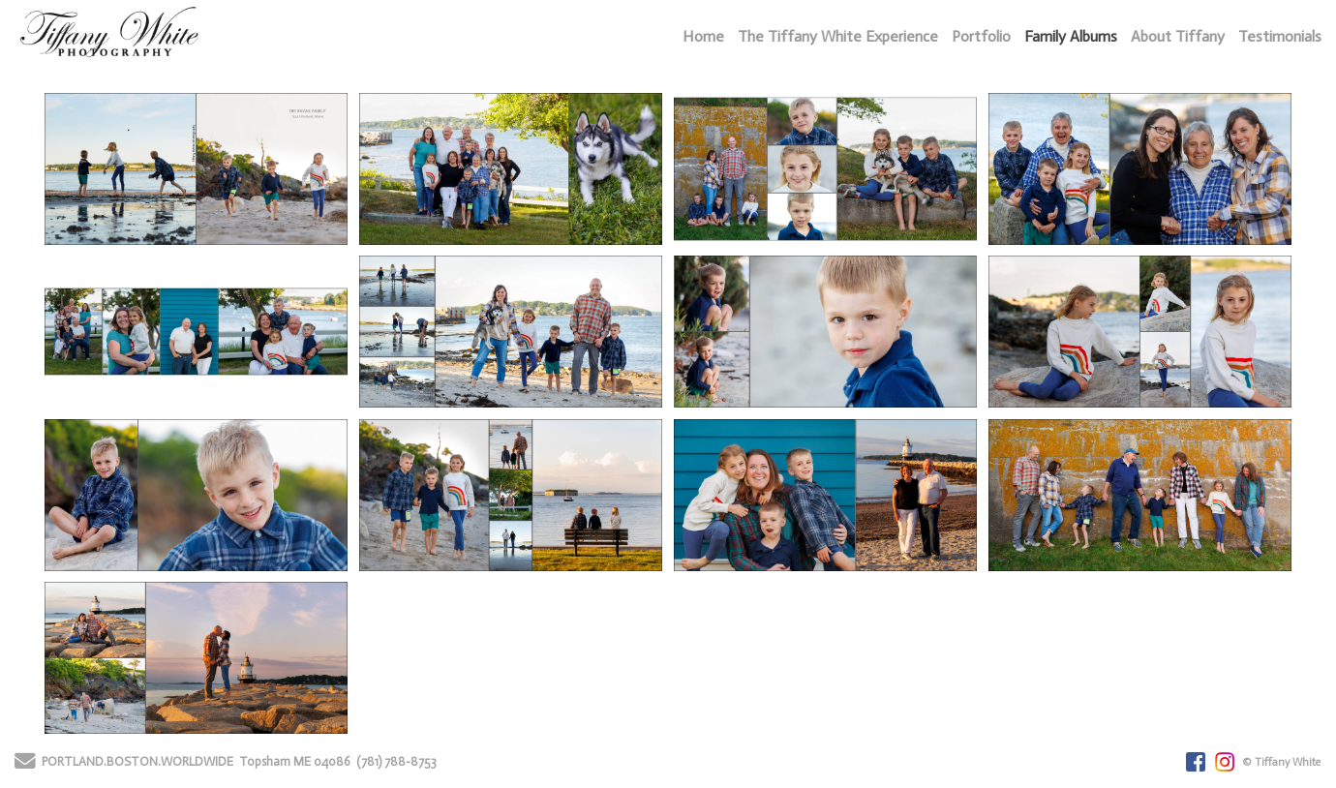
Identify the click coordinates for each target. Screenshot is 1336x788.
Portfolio (981, 36)
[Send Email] (25, 764)
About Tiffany (1178, 36)
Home (703, 36)
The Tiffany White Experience (838, 36)
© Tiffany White (1281, 762)
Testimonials (1279, 36)
